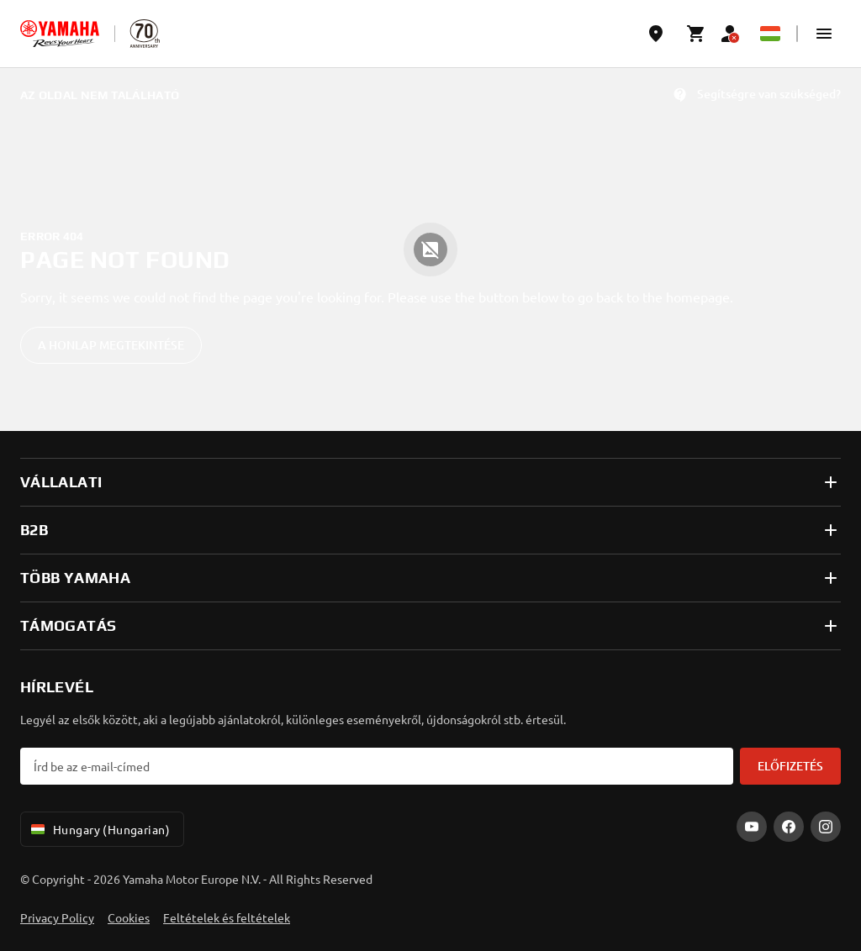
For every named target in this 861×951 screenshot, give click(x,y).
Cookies (129, 917)
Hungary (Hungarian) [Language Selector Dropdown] (99, 829)
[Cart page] (696, 34)
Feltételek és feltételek (226, 917)
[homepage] (59, 33)
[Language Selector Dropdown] (770, 33)
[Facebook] (789, 827)
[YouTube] (752, 827)
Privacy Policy (57, 917)
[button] (824, 33)
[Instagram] (826, 827)
